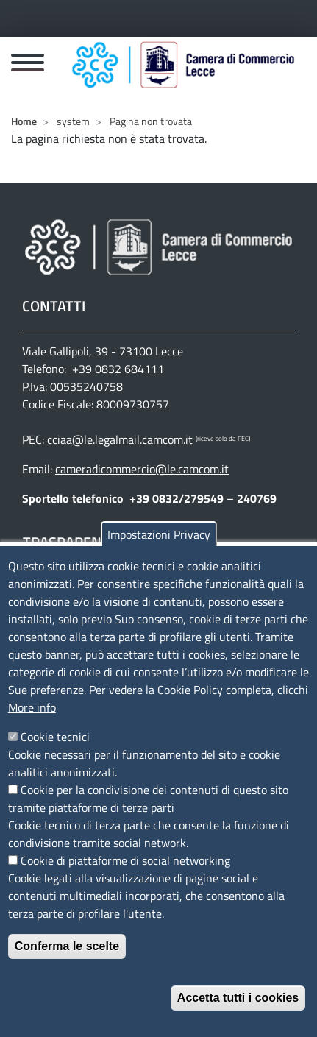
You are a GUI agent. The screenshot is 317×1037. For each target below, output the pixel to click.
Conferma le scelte (67, 961)
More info (32, 722)
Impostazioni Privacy (158, 549)
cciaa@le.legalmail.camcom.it (120, 439)
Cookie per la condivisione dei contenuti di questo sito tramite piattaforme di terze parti (148, 813)
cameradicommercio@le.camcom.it (142, 469)
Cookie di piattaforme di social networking (125, 875)
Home (24, 121)
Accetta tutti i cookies (238, 1012)
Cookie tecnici (55, 751)
